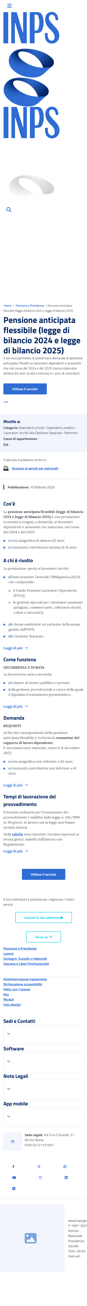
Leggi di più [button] (13, 648)
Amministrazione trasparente (25, 979)
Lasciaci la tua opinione (43, 917)
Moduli (8, 999)
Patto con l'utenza (16, 989)
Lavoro (8, 953)
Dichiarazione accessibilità (22, 984)
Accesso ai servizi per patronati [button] (35, 468)
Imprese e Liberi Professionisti (26, 963)
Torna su (43, 937)
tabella (17, 834)
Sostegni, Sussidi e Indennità (25, 958)
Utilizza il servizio (25, 388)
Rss (6, 994)
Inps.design (12, 1004)
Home (8, 305)
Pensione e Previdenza (30, 305)
